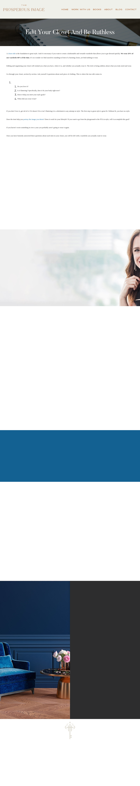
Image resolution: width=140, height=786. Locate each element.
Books (97, 9)
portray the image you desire (33, 119)
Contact (131, 9)
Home (64, 9)
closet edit (11, 53)
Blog (119, 9)
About (108, 9)
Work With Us (80, 9)
